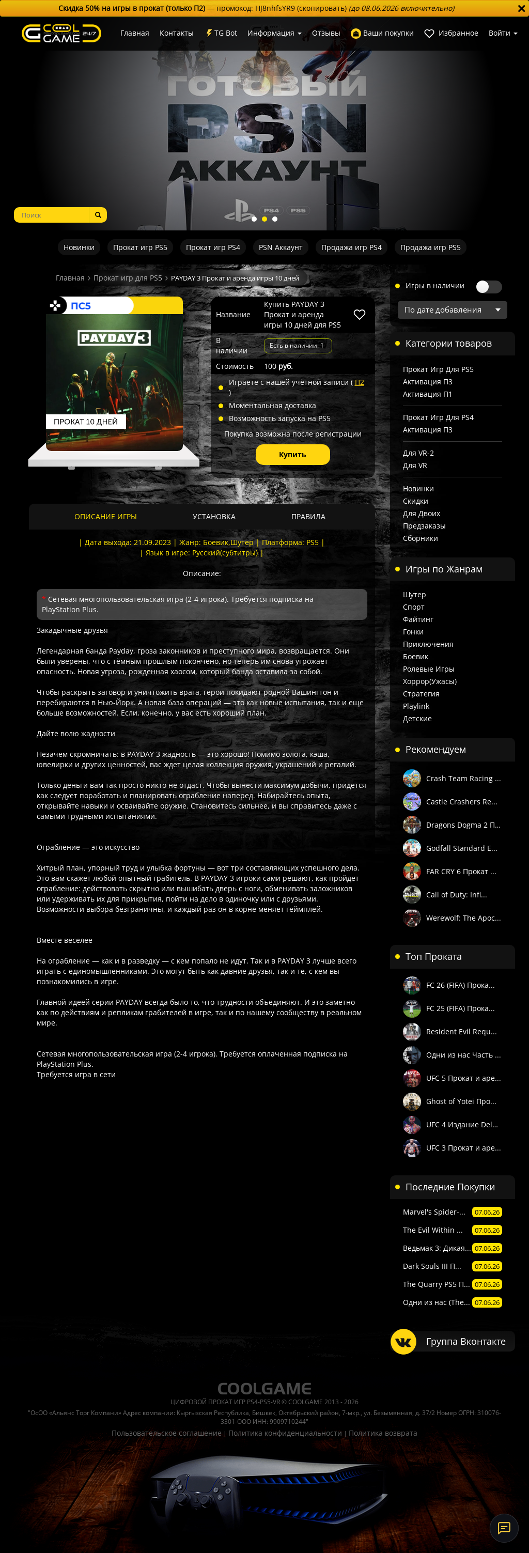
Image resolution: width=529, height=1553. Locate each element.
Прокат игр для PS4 (438, 417)
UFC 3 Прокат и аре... (463, 1148)
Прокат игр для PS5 (128, 278)
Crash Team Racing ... (463, 778)
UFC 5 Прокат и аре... (463, 1078)
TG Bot (220, 33)
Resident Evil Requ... (461, 1031)
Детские (417, 718)
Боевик (415, 656)
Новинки (79, 247)
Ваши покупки (382, 33)
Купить (292, 454)
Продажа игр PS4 (351, 247)
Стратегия (421, 693)
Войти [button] (503, 33)
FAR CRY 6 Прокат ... (461, 871)
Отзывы (326, 33)
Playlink (416, 706)
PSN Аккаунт (281, 247)
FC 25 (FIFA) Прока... (460, 1008)
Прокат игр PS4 (213, 247)
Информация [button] (274, 33)
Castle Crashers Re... (461, 801)
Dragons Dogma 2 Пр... (464, 825)
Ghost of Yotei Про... (461, 1101)
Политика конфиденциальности (285, 1433)
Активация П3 (428, 381)
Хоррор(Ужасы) (430, 681)
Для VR (415, 465)
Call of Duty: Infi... (456, 894)
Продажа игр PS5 (430, 247)
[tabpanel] (264, 123)
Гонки (413, 631)
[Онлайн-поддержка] (504, 1528)
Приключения (428, 644)
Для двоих (421, 513)
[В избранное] (359, 314)
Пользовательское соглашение (167, 1433)
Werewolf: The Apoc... (463, 918)
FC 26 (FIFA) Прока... (460, 985)
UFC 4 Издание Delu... (464, 1124)
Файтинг (418, 619)
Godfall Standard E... (461, 848)
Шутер (414, 594)
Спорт (414, 607)
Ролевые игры (429, 669)
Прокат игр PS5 (140, 247)
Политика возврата (383, 1433)
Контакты (177, 33)
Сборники (420, 538)
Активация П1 (428, 394)
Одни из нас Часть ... (463, 1055)
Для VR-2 (418, 453)
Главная (134, 33)
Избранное (451, 33)
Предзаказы (424, 526)
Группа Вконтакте (466, 1341)
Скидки (415, 501)
